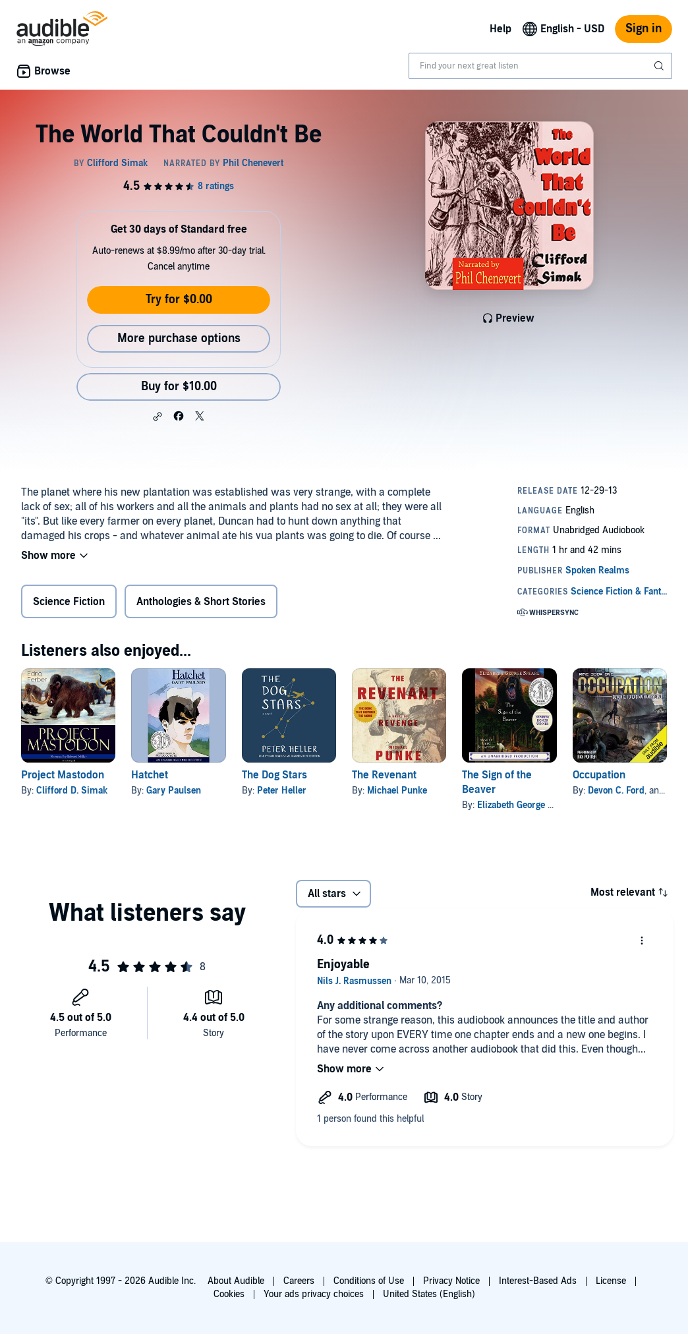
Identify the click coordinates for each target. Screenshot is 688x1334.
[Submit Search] (660, 66)
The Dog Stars (274, 775)
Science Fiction (69, 601)
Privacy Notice (451, 1281)
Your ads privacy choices (314, 1294)
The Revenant (384, 775)
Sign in (643, 29)
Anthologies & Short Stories (201, 601)
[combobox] (540, 66)
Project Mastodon (62, 775)
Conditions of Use (368, 1281)
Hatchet (149, 775)
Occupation (599, 775)
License (611, 1281)
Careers (298, 1281)
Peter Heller (281, 790)
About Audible (236, 1281)
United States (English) (429, 1294)
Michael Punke (397, 790)
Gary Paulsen (173, 790)
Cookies (229, 1294)
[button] (157, 416)
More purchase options (179, 338)
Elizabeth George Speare (527, 805)
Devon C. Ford (616, 790)
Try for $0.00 (179, 299)
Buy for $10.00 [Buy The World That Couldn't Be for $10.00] (179, 386)
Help (500, 29)
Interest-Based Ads (538, 1281)
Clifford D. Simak (71, 790)
